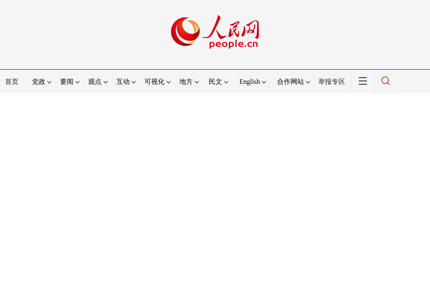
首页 (11, 81)
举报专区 (331, 81)
